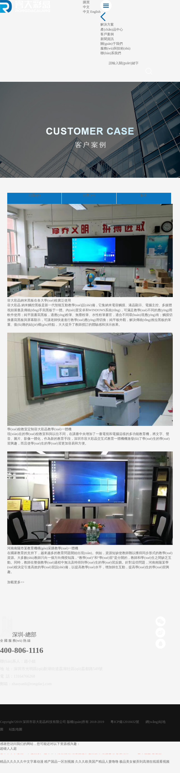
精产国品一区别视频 (59, 762)
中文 (86, 12)
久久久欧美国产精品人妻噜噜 (97, 762)
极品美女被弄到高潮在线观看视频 (144, 762)
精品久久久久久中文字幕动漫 (21, 762)
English (95, 12)
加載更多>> (15, 582)
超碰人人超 (8, 748)
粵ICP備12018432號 (124, 722)
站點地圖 (15, 729)
